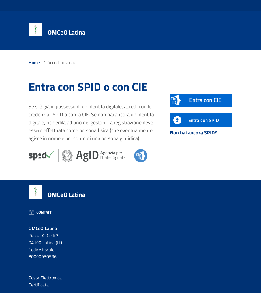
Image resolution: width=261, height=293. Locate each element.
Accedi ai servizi (61, 62)
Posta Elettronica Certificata (45, 281)
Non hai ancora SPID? (193, 132)
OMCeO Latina (66, 32)
